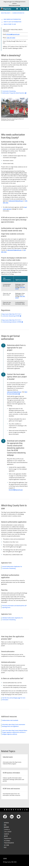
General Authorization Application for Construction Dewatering (12, 567)
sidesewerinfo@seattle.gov (16, 201)
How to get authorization (12, 22)
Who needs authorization (12, 19)
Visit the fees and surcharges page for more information (13, 698)
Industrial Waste (5, 13)
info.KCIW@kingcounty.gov (16, 490)
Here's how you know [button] (14, 5)
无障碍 (5, 858)
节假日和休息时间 (9, 843)
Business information (18, 13)
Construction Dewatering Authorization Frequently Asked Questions (13, 92)
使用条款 (6, 822)
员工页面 (6, 845)
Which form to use (10, 24)
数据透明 (6, 827)
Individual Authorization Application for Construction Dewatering (12, 618)
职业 (5, 847)
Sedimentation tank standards (10, 720)
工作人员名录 (7, 831)
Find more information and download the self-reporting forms (14, 606)
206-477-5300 (11, 37)
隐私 (5, 825)
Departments (7, 838)
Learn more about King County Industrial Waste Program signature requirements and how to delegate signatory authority (14, 732)
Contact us (7, 829)
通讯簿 (6, 836)
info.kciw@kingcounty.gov (13, 34)
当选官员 (6, 834)
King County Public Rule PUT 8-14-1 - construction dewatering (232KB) (12, 315)
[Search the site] (24, 8)
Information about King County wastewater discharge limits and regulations (13, 725)
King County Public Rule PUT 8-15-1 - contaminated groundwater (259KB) (12, 321)
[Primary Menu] (27, 8)
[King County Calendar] (17, 8)
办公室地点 (7, 840)
